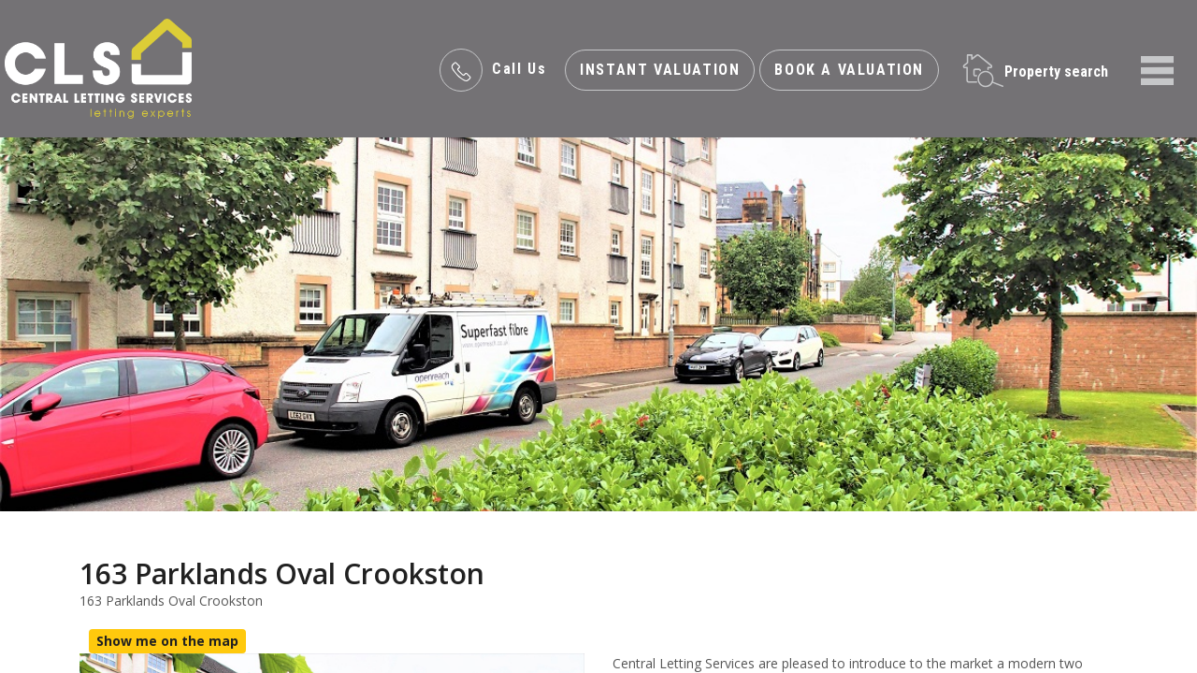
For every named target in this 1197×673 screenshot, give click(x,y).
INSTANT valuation (660, 70)
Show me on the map (167, 641)
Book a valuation (849, 70)
